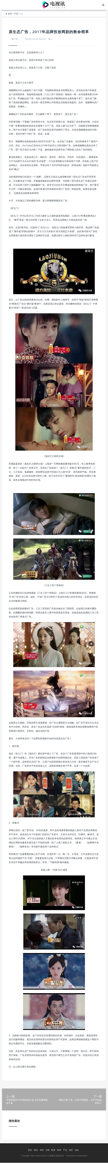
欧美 (53, 1150)
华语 (42, 1150)
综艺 (71, 1150)
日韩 (47, 1150)
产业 (16, 13)
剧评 (59, 1150)
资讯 (36, 1150)
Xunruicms (82, 1156)
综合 (77, 1150)
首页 (10, 13)
